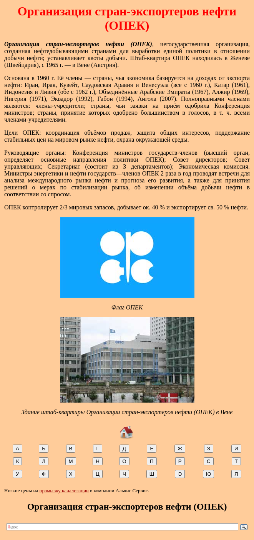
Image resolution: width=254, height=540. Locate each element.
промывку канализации (64, 490)
